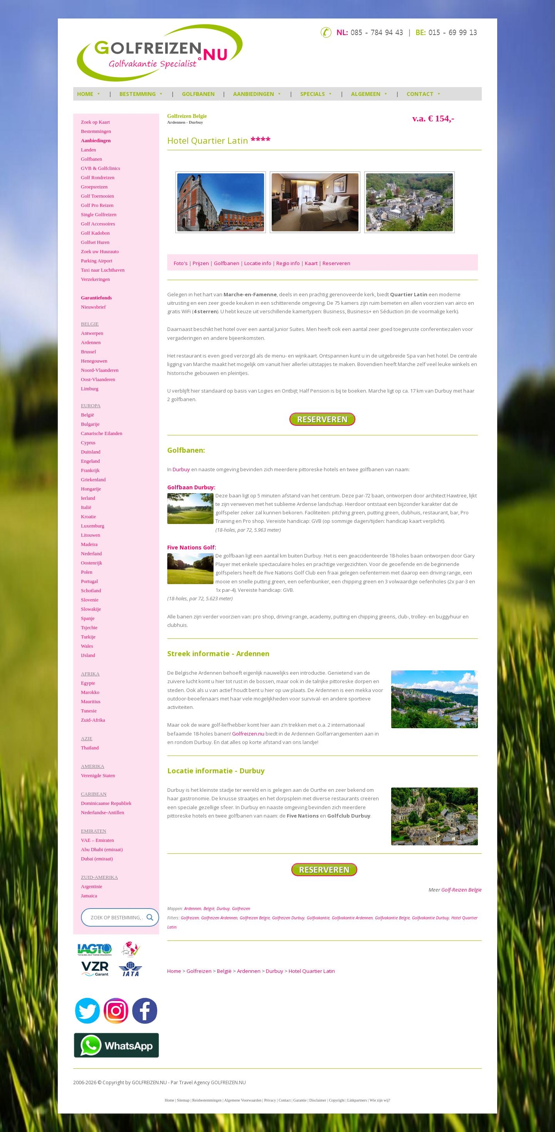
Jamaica (89, 896)
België (209, 908)
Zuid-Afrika (93, 720)
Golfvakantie (318, 917)
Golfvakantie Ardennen (352, 917)
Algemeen (369, 94)
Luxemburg (92, 526)
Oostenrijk (91, 563)
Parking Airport (96, 261)
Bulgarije (90, 424)
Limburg (89, 388)
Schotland (91, 590)
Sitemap (183, 1100)
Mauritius (91, 701)
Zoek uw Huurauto (100, 251)
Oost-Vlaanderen (98, 379)
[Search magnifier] (150, 917)
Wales (87, 646)
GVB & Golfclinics (100, 168)
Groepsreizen (94, 187)
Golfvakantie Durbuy (430, 917)
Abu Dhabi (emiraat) (102, 849)
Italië (86, 507)
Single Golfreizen (98, 214)
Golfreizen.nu (248, 733)
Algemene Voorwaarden (243, 1100)
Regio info (288, 263)
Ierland (88, 498)
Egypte (88, 683)
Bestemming (141, 94)
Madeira (89, 544)
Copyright (337, 1100)
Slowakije (91, 609)
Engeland (90, 461)
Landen (88, 150)
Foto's (181, 263)
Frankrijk (90, 470)
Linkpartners (357, 1100)
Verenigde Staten (98, 775)
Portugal (89, 581)
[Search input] (117, 917)
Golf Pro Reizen (97, 205)
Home (169, 1100)
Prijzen (201, 263)
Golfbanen (198, 93)
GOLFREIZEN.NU (228, 1082)
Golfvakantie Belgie (392, 917)
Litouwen (90, 535)
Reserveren (336, 263)
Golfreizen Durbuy (288, 917)
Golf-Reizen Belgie (461, 889)
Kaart (311, 263)
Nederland (91, 553)
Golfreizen (241, 908)
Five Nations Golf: (191, 547)
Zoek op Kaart (95, 122)
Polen (86, 572)
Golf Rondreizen (97, 177)
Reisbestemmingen (207, 1100)
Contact (424, 94)
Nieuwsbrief (93, 307)
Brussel (88, 351)
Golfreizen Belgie (255, 917)
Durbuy (181, 469)
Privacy (270, 1100)
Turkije (88, 637)
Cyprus (88, 442)
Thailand (90, 748)
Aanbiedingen (257, 94)
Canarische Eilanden (101, 433)
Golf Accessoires (98, 224)
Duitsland (91, 452)
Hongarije (91, 489)
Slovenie (90, 600)
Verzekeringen (95, 279)
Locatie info (257, 263)
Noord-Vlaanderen (99, 370)
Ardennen (192, 908)
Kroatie (88, 516)
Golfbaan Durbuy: (191, 487)
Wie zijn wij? (380, 1100)
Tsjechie (89, 627)
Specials (316, 94)
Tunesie (89, 711)
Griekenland (93, 479)
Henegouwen (94, 361)
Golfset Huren (95, 242)
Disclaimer (317, 1100)
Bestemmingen (96, 131)
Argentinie (91, 886)
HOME (89, 94)
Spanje (87, 618)
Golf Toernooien (97, 196)
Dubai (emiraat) (97, 859)
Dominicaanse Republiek (106, 803)
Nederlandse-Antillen (102, 812)
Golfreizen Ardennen (219, 917)
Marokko (90, 692)
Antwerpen (92, 333)
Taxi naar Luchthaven (102, 270)
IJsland (88, 655)
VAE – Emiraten (97, 840)
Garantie (299, 1100)
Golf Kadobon (95, 233)
